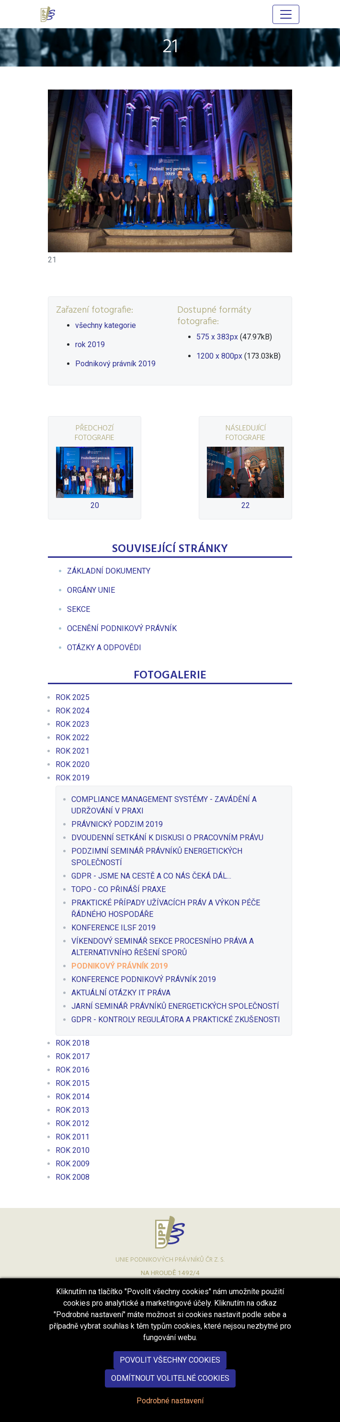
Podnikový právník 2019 (115, 363)
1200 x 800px (219, 356)
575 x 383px (217, 336)
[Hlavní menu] (285, 14)
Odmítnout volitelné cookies (170, 1378)
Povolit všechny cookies (170, 1360)
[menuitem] (108, 571)
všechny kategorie (105, 325)
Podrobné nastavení (170, 1401)
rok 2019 (90, 344)
